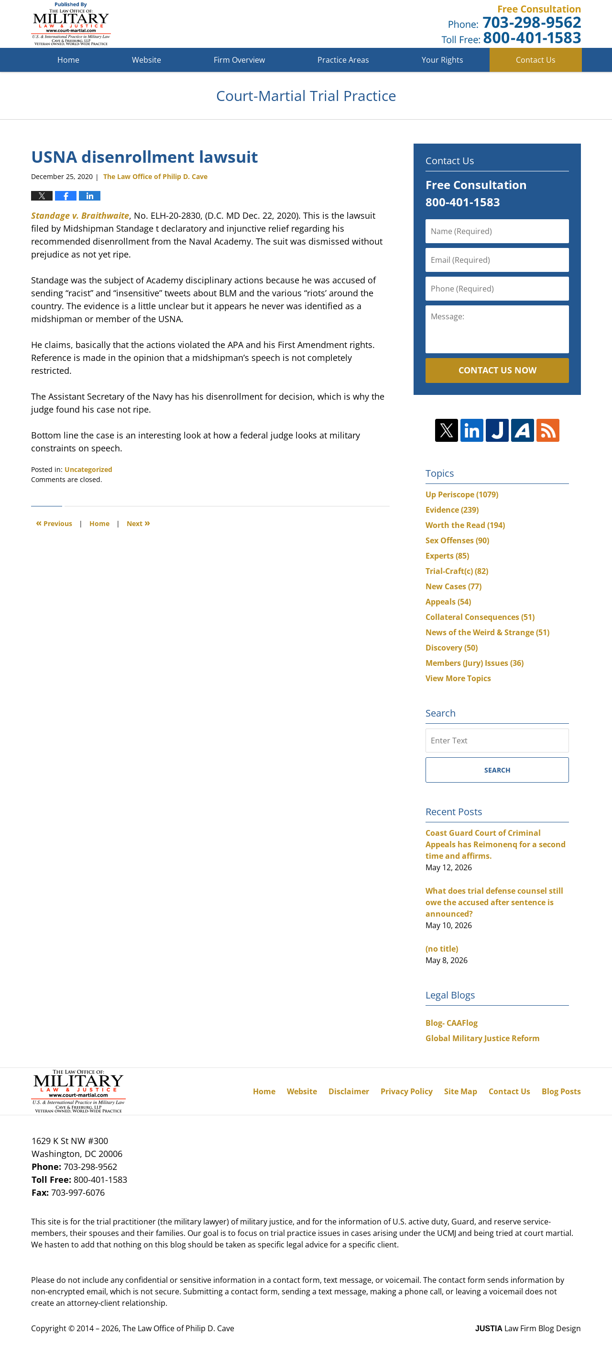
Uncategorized (88, 469)
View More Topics (458, 678)
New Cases (453, 586)
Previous (54, 522)
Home (68, 60)
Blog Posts (561, 1091)
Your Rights (442, 60)
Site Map (460, 1091)
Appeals (448, 601)
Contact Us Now (497, 370)
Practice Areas (343, 60)
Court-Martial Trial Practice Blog (71, 23)
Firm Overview (239, 60)
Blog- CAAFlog (452, 1023)
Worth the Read (465, 525)
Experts (447, 555)
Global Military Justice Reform (483, 1038)
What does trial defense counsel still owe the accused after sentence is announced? (494, 902)
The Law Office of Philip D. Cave (178, 1328)
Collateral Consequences (480, 617)
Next (138, 522)
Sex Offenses (457, 540)
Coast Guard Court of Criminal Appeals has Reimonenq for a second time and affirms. (496, 844)
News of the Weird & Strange (487, 632)
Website (146, 60)
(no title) (442, 948)
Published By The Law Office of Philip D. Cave (511, 24)
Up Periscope (462, 494)
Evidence (452, 510)
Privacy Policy (407, 1091)
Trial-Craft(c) (457, 571)
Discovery (452, 647)
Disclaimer (348, 1091)
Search (497, 769)
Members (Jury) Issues (475, 663)
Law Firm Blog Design (528, 1328)
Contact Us (536, 60)
